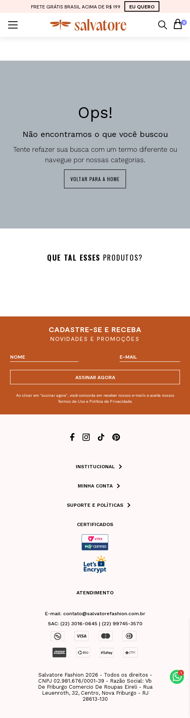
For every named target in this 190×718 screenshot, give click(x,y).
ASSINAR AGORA (95, 377)
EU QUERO (142, 6)
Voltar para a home (95, 178)
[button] (177, 677)
